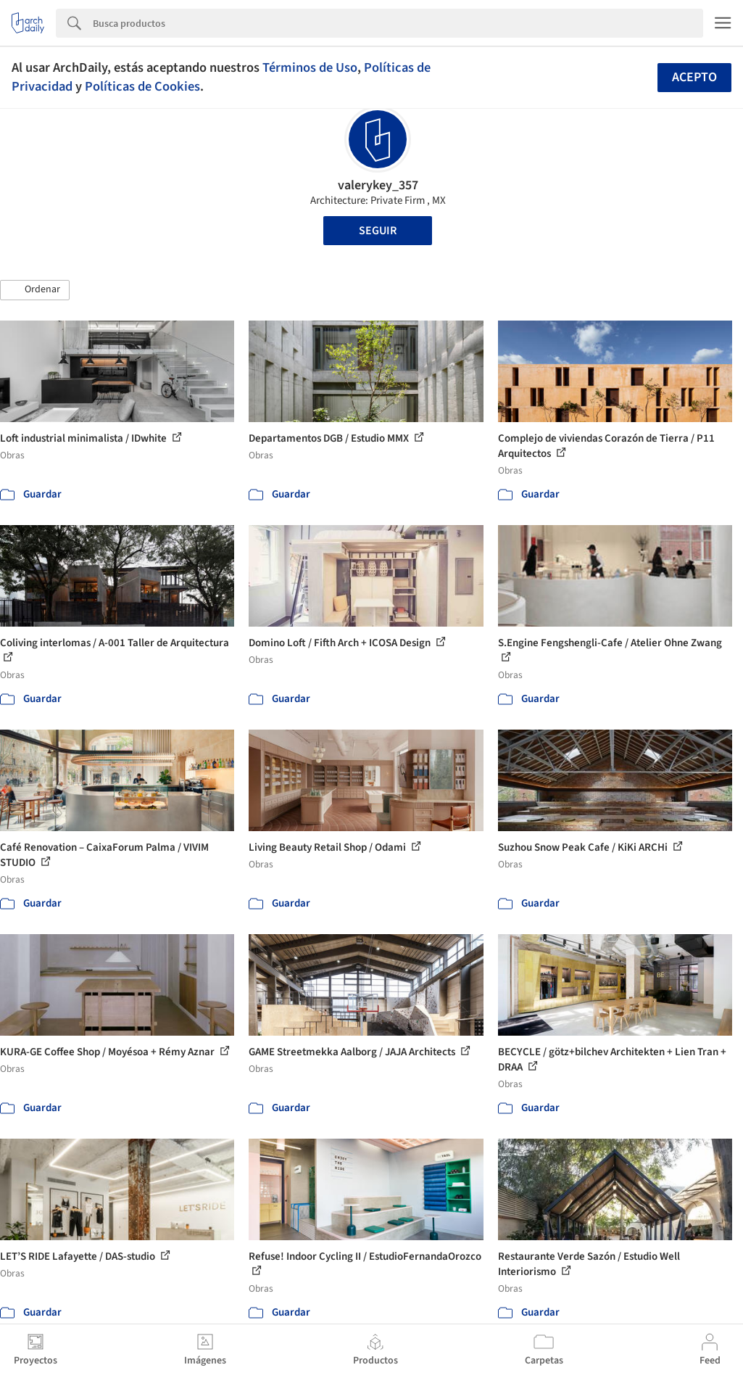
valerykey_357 (378, 185)
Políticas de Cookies (142, 86)
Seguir (378, 231)
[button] (35, 290)
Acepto (694, 77)
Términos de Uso (309, 67)
